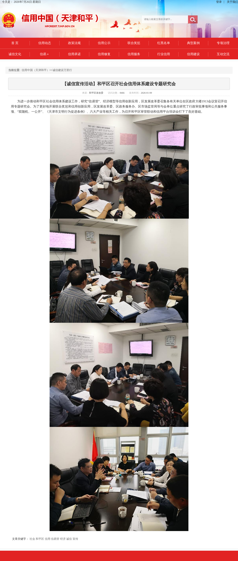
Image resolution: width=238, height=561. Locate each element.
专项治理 (223, 43)
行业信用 (163, 54)
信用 (47, 538)
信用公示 (104, 43)
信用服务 (134, 54)
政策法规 (74, 43)
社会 (32, 538)
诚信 (69, 538)
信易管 (55, 538)
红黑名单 (163, 43)
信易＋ (44, 54)
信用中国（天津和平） (35, 70)
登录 (219, 1)
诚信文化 (15, 54)
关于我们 (232, 1)
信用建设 (193, 54)
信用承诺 (74, 54)
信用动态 (44, 43)
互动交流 (223, 54)
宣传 (75, 538)
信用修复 (104, 54)
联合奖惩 (134, 43)
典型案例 (193, 43)
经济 (63, 538)
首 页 (14, 43)
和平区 (40, 538)
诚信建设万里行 (62, 70)
